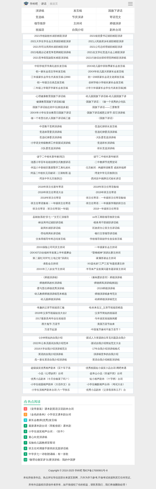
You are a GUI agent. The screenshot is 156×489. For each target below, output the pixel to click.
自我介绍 (77, 29)
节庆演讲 (77, 17)
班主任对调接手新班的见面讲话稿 (48, 448)
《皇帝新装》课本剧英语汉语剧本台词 (51, 408)
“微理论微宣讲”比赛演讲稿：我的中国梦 (52, 459)
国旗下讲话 (115, 10)
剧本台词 (115, 29)
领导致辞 (40, 23)
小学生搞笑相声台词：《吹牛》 (47, 431)
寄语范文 (115, 17)
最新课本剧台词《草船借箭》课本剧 (50, 425)
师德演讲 (115, 23)
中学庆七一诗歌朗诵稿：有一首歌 (48, 453)
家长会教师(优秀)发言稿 (43, 420)
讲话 (43, 3)
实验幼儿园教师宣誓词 (42, 442)
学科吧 (34, 3)
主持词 (77, 23)
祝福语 (40, 29)
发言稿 (77, 10)
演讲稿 (40, 10)
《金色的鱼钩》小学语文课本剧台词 (50, 414)
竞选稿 (40, 17)
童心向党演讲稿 (38, 437)
